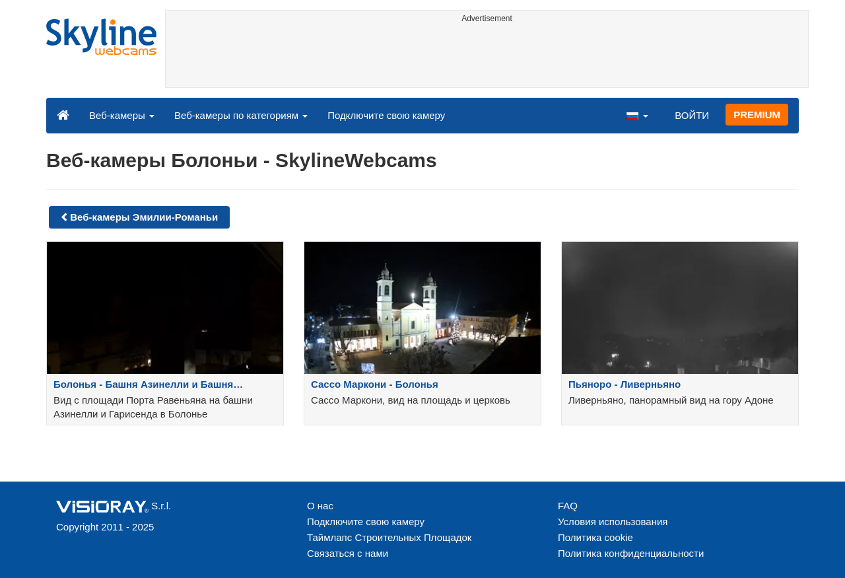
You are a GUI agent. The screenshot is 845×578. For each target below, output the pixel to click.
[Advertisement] (487, 57)
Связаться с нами (347, 553)
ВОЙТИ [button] (692, 115)
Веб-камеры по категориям (241, 115)
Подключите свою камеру (386, 115)
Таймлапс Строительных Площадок (389, 537)
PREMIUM (756, 114)
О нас (320, 505)
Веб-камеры (121, 115)
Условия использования (613, 521)
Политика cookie (595, 537)
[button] (637, 114)
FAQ (568, 505)
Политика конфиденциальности (631, 553)
